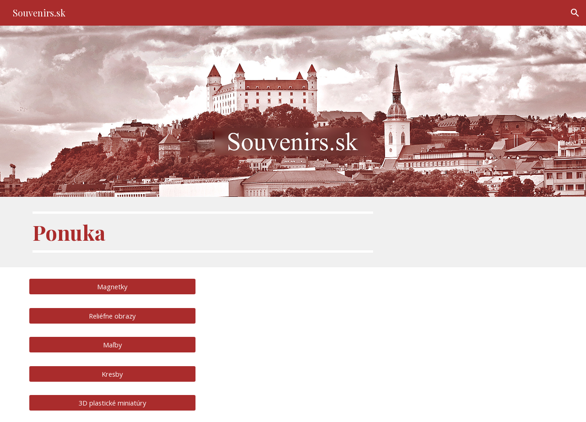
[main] (203, 232)
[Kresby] (112, 373)
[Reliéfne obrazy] (112, 315)
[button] (575, 13)
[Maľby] (112, 344)
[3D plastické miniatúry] (112, 402)
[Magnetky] (112, 287)
